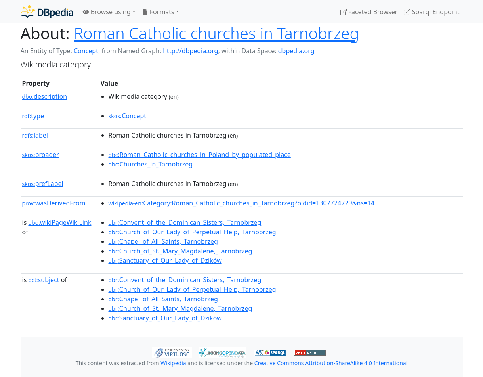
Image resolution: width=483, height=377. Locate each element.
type (33, 115)
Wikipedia (173, 363)
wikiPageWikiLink (59, 222)
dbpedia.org (296, 50)
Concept (86, 50)
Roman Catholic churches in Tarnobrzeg (216, 33)
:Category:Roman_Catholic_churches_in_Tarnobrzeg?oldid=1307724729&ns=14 (242, 203)
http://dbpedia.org (190, 50)
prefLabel (42, 183)
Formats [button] (158, 12)
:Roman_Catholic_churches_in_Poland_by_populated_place (200, 154)
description (44, 96)
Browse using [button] (107, 12)
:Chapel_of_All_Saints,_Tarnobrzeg (163, 241)
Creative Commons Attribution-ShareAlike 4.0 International (330, 363)
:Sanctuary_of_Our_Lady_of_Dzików (165, 260)
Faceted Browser (369, 12)
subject (43, 280)
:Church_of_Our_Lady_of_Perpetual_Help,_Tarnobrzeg (192, 232)
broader (40, 154)
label (35, 135)
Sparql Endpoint (431, 12)
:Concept (128, 115)
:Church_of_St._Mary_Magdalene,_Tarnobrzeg (180, 251)
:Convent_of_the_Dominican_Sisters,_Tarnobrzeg (185, 222)
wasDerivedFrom (54, 203)
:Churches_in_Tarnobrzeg (151, 164)
